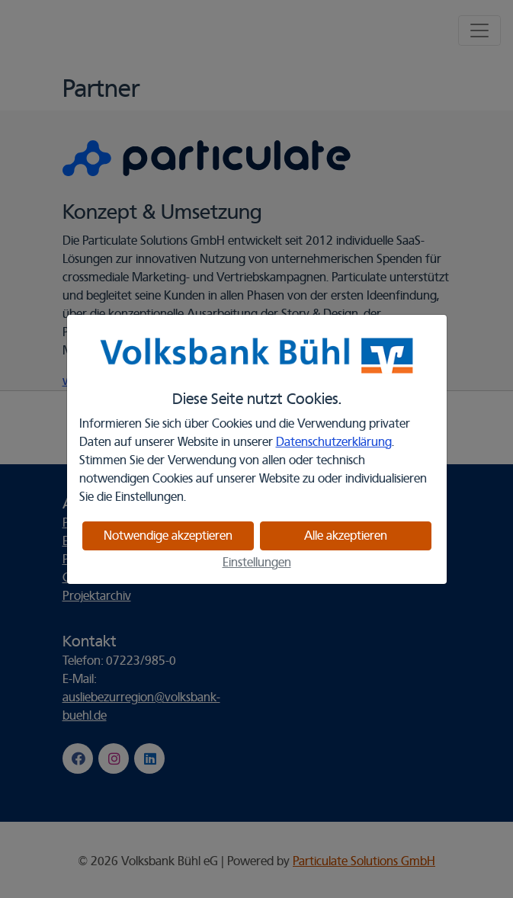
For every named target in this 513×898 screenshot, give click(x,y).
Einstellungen (257, 562)
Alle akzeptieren (345, 536)
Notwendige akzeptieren (168, 536)
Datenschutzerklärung (334, 442)
